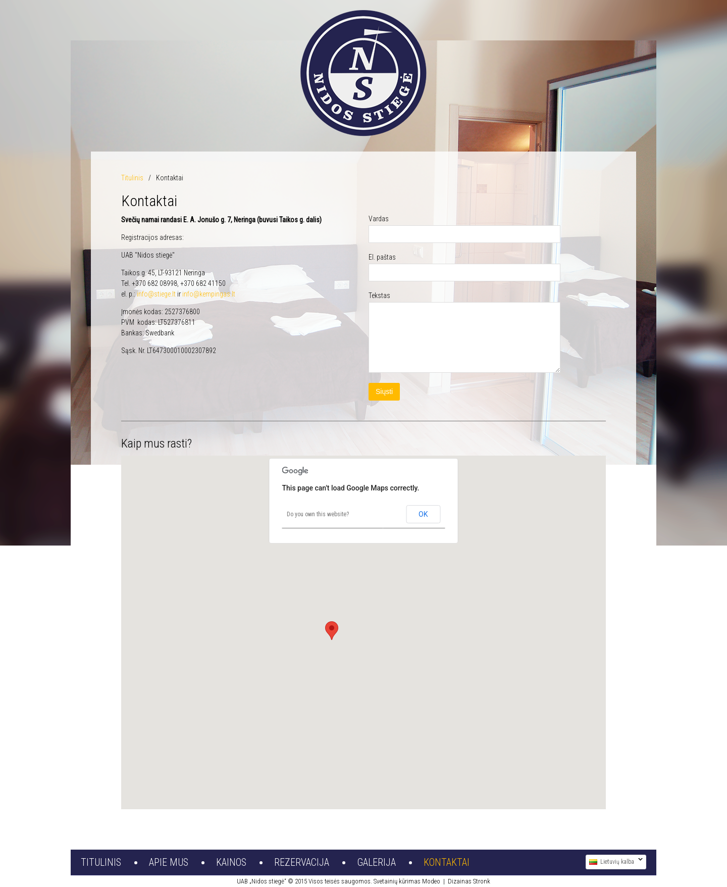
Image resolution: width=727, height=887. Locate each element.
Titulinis (132, 178)
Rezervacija (301, 862)
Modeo (431, 881)
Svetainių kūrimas (397, 881)
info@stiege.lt (156, 294)
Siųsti (384, 391)
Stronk (481, 881)
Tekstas (379, 295)
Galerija (376, 862)
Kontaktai (447, 862)
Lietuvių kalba (614, 861)
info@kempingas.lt (208, 294)
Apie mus (168, 862)
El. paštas (382, 257)
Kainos (231, 862)
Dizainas (460, 881)
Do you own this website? (318, 514)
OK (423, 514)
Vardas (379, 219)
